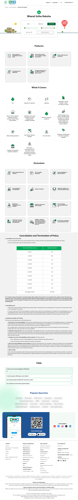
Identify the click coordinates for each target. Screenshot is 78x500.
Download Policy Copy (44, 457)
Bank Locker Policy (58, 404)
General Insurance (26, 445)
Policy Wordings (43, 453)
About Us (7, 445)
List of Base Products (44, 472)
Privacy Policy (58, 476)
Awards (6, 453)
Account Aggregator (39, 479)
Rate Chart (42, 468)
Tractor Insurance (45, 401)
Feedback (38, 476)
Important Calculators (27, 467)
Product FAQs (25, 461)
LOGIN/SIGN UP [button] (68, 2)
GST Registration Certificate (13, 477)
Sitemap (70, 476)
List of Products (43, 470)
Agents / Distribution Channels (11, 457)
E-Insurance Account (65, 477)
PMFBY (37, 401)
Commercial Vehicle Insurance (26, 401)
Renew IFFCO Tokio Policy (45, 445)
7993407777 (60, 450)
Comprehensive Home (35, 406)
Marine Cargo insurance (27, 455)
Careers (7, 451)
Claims (41, 449)
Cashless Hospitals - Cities (28, 471)
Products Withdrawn (56, 477)
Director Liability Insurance (56, 406)
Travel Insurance (48, 398)
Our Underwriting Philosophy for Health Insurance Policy (40, 477)
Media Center (8, 459)
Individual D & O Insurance (28, 457)
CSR (6, 455)
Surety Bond (45, 406)
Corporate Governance (45, 476)
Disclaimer (53, 476)
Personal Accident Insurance (22, 404)
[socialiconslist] (58, 460)
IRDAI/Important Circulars (24, 477)
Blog (24, 465)
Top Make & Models (27, 469)
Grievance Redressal (9, 476)
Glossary (23, 476)
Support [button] (48, 2)
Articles (24, 463)
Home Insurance (58, 398)
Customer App (43, 461)
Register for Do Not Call (30, 476)
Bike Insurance (28, 398)
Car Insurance (19, 398)
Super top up (55, 401)
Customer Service (44, 451)
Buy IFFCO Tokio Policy (44, 447)
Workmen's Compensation (45, 404)
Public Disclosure (17, 476)
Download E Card (43, 459)
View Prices (51, 24)
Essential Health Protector (21, 406)
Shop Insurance (34, 404)
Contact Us (60, 445)
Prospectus (42, 455)
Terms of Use (64, 476)
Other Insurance (26, 459)
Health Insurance (38, 398)
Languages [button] (54, 2)
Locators (42, 463)
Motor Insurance (26, 447)
